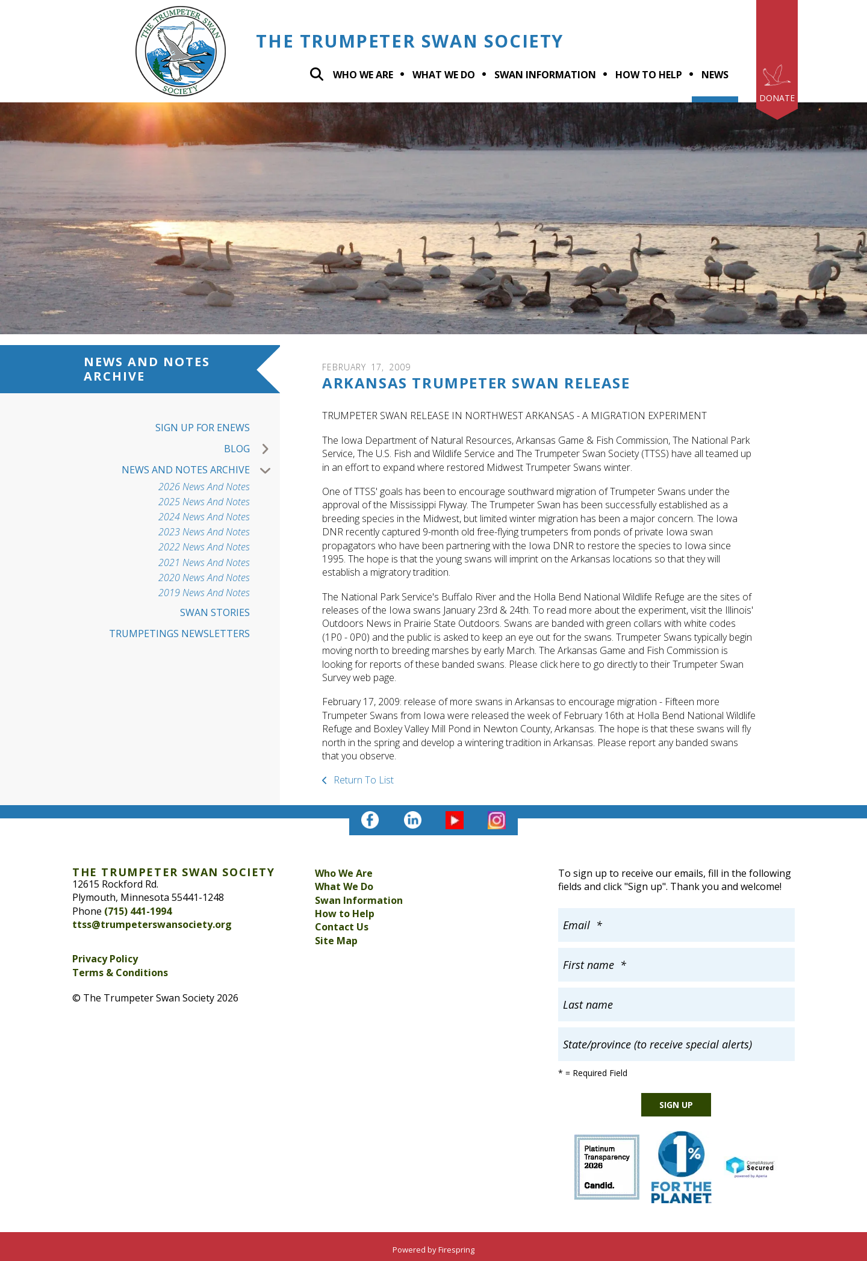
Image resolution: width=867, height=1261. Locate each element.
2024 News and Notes (204, 517)
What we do (443, 74)
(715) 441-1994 (138, 911)
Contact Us (341, 926)
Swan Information (545, 74)
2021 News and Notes (204, 562)
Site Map (336, 940)
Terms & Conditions (120, 972)
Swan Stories (215, 612)
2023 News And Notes (204, 532)
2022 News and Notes (204, 547)
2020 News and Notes (204, 578)
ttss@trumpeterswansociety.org (152, 924)
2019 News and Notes (204, 593)
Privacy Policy (105, 958)
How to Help (344, 913)
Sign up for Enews (202, 427)
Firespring (456, 1249)
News (715, 74)
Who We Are (363, 74)
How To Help (648, 74)
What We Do (344, 886)
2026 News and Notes (204, 487)
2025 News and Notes (204, 502)
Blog (252, 449)
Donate (777, 98)
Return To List (362, 779)
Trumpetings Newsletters (179, 633)
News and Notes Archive (201, 470)
